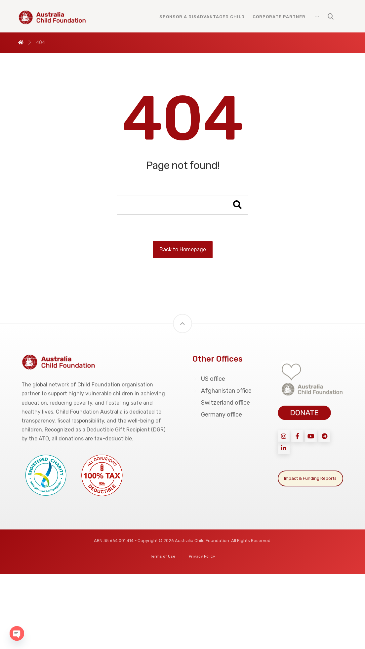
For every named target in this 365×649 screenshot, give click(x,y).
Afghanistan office (222, 390)
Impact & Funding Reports (310, 478)
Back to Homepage (182, 249)
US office (208, 378)
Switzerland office (221, 402)
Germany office (217, 414)
